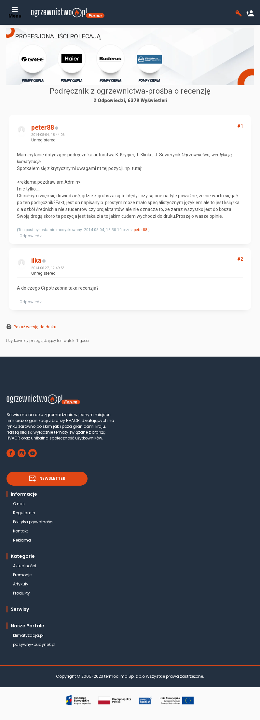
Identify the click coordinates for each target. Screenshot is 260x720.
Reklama (22, 540)
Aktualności (24, 566)
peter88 (42, 127)
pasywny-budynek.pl (34, 644)
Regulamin (24, 513)
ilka (36, 260)
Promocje (22, 575)
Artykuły (20, 584)
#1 (240, 126)
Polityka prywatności (33, 522)
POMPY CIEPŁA (33, 63)
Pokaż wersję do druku (35, 326)
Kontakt (20, 531)
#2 (240, 259)
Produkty (21, 593)
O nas (19, 503)
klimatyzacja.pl (28, 635)
